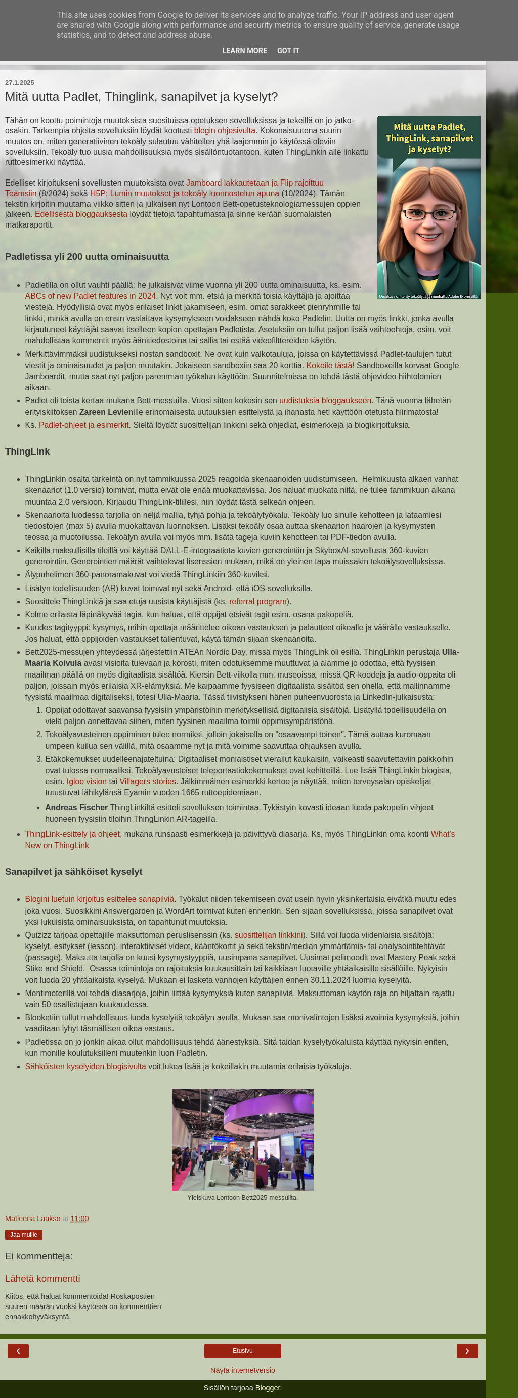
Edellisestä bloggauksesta (81, 214)
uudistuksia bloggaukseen (325, 400)
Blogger (267, 1388)
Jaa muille (23, 1234)
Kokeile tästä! (331, 365)
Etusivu (242, 1351)
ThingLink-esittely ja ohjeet (72, 834)
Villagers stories (148, 781)
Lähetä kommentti (42, 1278)
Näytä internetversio (242, 1370)
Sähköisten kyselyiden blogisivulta (85, 1066)
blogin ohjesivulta (224, 130)
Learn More (245, 51)
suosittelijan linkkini (269, 935)
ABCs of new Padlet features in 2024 (90, 296)
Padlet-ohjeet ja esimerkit (84, 425)
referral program (257, 601)
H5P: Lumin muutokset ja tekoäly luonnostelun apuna (184, 193)
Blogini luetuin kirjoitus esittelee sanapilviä (100, 899)
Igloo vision (87, 781)
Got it (288, 51)
